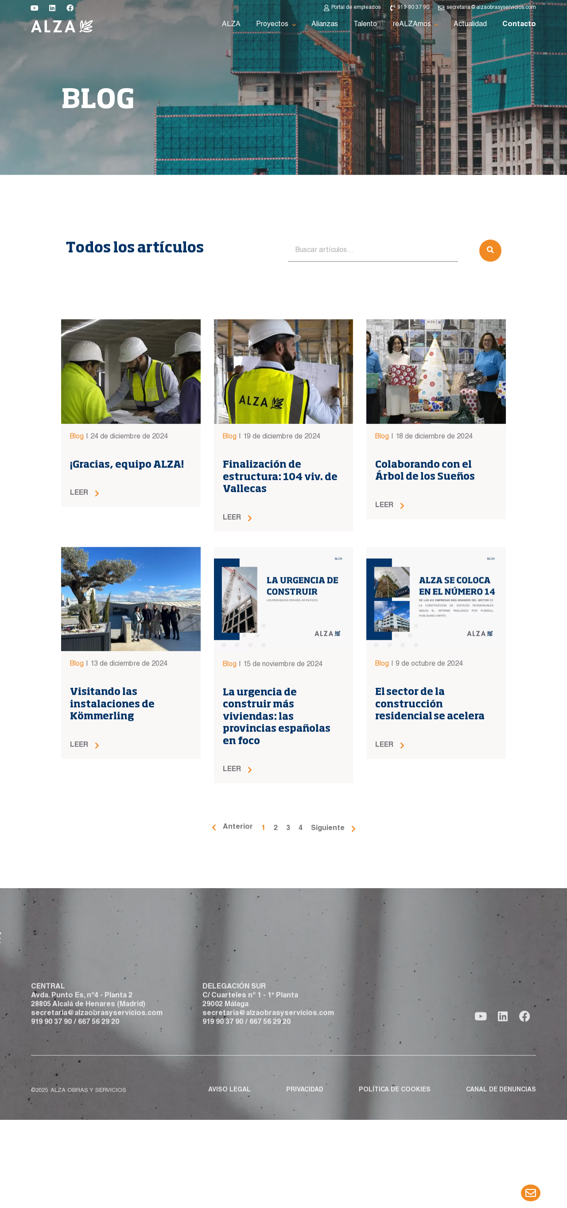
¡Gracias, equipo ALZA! (127, 538)
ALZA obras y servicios (88, 1104)
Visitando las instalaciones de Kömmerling (112, 778)
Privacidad (304, 1104)
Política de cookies (395, 1104)
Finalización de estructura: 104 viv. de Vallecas (280, 550)
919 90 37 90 (51, 1049)
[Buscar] (490, 324)
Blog (77, 510)
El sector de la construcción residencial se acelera (430, 778)
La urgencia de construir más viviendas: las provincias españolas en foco (276, 790)
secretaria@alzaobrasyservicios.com (97, 1040)
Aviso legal (229, 1104)
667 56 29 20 (98, 1049)
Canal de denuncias (501, 1104)
